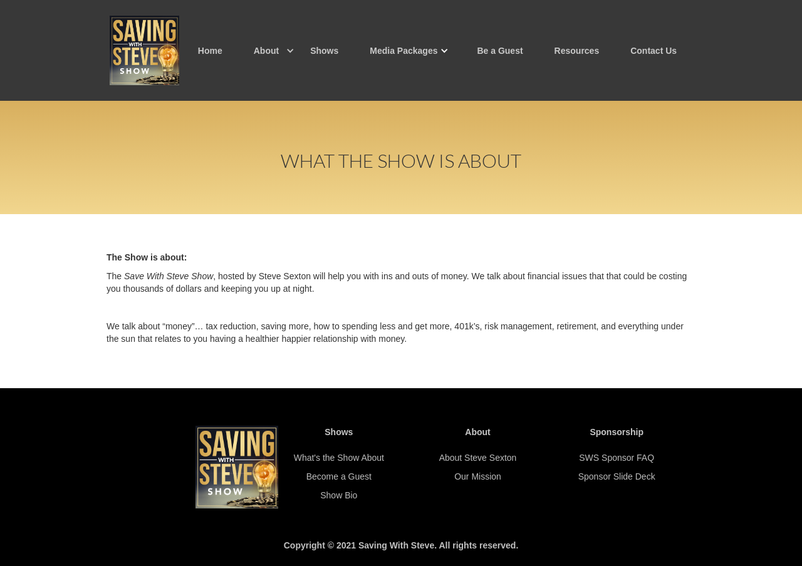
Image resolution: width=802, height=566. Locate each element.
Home (210, 51)
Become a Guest (339, 476)
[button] (266, 50)
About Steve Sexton (478, 458)
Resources (577, 51)
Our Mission (477, 476)
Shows (324, 51)
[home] (144, 50)
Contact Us (653, 51)
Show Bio (338, 495)
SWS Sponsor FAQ (616, 458)
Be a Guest (500, 51)
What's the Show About (339, 458)
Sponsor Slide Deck (616, 476)
